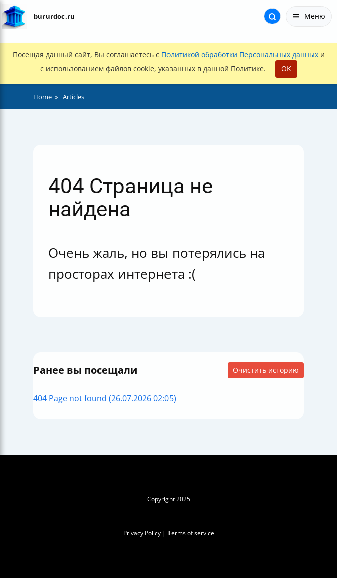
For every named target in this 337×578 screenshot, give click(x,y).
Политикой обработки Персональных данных (239, 54)
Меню (308, 16)
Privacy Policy (142, 533)
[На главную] (14, 16)
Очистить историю (266, 370)
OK (286, 68)
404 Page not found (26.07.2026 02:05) (104, 398)
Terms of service (190, 533)
